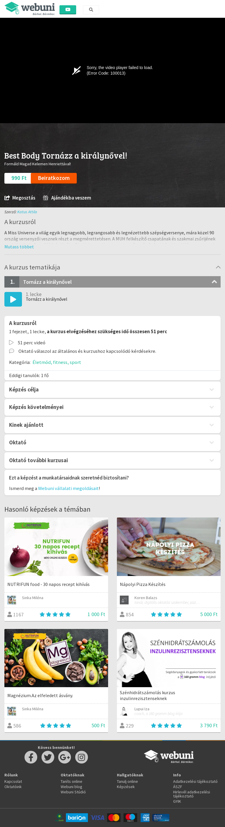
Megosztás (19, 197)
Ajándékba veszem (67, 197)
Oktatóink (13, 786)
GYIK (177, 801)
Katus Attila (27, 211)
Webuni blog (71, 786)
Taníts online (71, 781)
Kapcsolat (13, 781)
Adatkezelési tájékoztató (195, 781)
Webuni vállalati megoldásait (68, 488)
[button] (19, 247)
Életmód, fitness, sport (57, 362)
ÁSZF (177, 786)
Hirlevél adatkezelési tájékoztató (191, 794)
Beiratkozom (54, 177)
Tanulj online (127, 781)
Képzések (126, 786)
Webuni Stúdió (73, 792)
